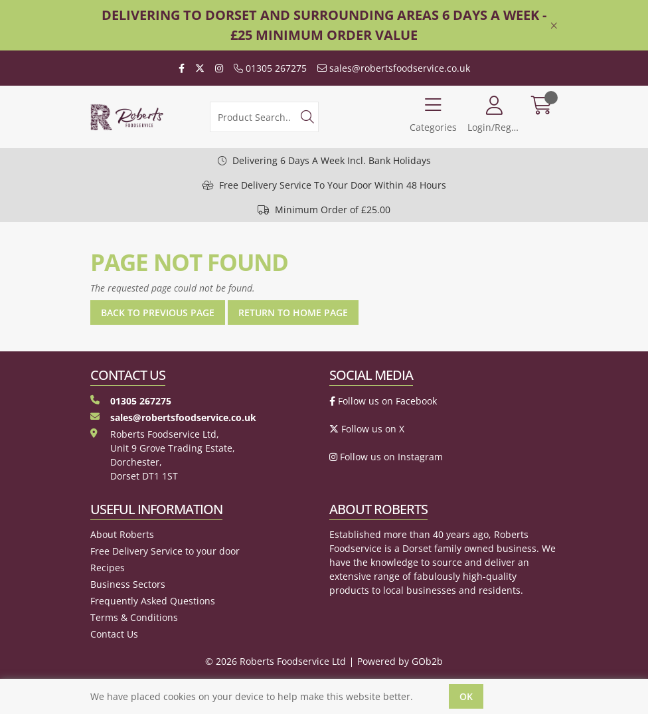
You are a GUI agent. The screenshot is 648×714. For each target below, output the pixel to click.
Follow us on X (366, 428)
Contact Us (114, 634)
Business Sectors (127, 584)
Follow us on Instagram (386, 456)
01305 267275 (270, 68)
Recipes (107, 567)
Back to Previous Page (157, 312)
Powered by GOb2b (400, 661)
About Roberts (122, 534)
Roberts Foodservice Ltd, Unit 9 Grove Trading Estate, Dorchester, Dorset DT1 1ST (162, 455)
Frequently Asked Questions (152, 600)
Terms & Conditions (134, 617)
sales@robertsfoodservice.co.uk (393, 68)
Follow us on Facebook (383, 401)
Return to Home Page (293, 312)
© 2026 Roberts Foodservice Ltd (275, 661)
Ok (466, 696)
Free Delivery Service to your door (165, 551)
